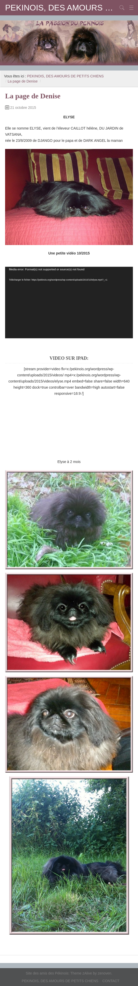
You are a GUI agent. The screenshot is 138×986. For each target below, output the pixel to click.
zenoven (104, 973)
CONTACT (110, 981)
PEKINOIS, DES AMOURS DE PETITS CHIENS (61, 7)
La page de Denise (23, 81)
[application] (69, 302)
